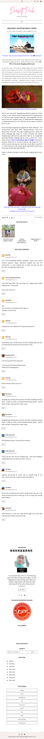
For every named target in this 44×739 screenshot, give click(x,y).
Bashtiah (7, 255)
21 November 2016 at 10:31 (11, 357)
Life (22, 701)
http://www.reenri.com (8, 290)
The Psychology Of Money (12, 277)
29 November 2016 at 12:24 (11, 437)
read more (22, 589)
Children (22, 690)
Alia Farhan (8, 300)
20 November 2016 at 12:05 (11, 279)
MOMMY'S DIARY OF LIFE (30, 736)
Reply (3, 271)
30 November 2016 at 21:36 (11, 489)
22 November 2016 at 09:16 (11, 380)
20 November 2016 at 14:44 (11, 302)
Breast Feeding (22, 719)
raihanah (7, 321)
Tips (10, 31)
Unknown (8, 337)
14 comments (38, 217)
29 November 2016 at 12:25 (11, 453)
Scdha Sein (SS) (10, 435)
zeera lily (7, 378)
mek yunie (8, 508)
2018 (10, 680)
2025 (10, 661)
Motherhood (22, 697)
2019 (10, 677)
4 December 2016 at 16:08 (10, 510)
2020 (10, 675)
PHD (22, 712)
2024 (10, 664)
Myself (22, 708)
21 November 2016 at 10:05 (11, 339)
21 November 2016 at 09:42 (11, 323)
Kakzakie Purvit (9, 355)
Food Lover (22, 705)
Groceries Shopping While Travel (22, 28)
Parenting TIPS (22, 723)
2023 (10, 666)
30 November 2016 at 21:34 (11, 471)
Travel (14, 31)
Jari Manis (8, 469)
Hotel (22, 715)
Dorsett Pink (15, 736)
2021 (10, 672)
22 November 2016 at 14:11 (11, 396)
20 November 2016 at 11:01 (11, 257)
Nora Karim (8, 394)
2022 (10, 669)
